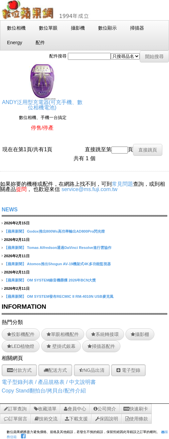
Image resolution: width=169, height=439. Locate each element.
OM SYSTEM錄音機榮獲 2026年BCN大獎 (61, 280)
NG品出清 (91, 370)
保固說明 (106, 418)
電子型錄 (128, 370)
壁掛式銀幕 (61, 346)
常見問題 (122, 184)
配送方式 (55, 370)
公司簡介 (104, 408)
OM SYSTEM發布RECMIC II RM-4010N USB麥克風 (70, 296)
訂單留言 (15, 418)
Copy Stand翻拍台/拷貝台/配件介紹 (44, 390)
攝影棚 (140, 334)
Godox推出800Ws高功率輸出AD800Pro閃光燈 (66, 231)
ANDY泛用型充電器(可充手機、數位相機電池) (42, 102)
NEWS (10, 209)
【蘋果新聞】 (15, 231)
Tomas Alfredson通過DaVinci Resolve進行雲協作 (69, 248)
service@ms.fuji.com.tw (89, 189)
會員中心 (75, 408)
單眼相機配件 (63, 334)
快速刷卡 (135, 408)
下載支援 (76, 418)
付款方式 (19, 370)
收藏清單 (45, 408)
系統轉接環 (105, 334)
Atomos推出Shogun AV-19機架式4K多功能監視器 (69, 264)
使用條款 (136, 418)
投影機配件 (21, 334)
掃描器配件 (101, 346)
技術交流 (46, 418)
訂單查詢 (15, 408)
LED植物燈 (20, 346)
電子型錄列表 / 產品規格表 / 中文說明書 (49, 382)
